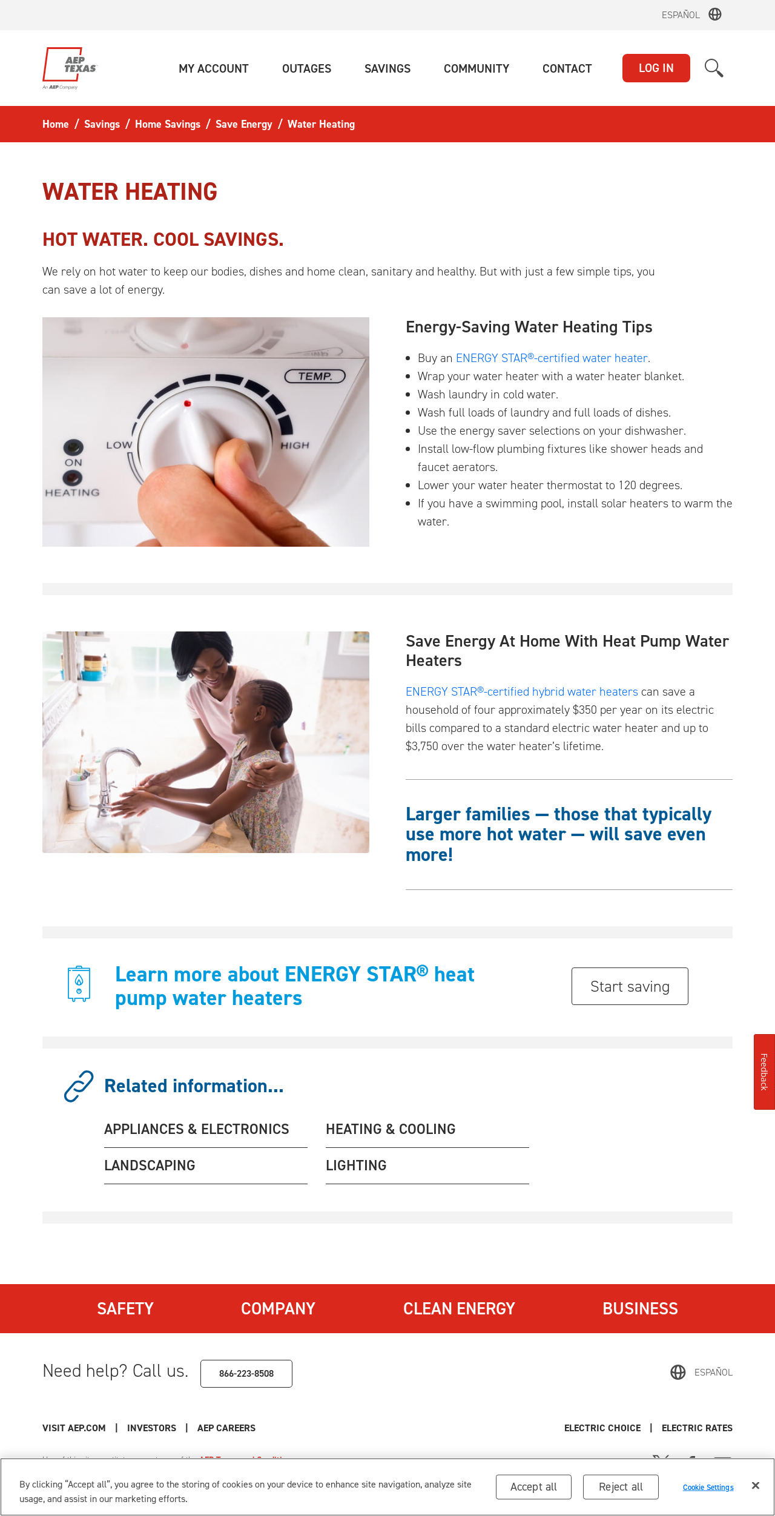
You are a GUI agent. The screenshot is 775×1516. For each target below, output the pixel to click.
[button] (214, 68)
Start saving (630, 986)
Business (640, 1308)
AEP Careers (226, 1428)
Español (681, 14)
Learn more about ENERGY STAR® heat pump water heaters (295, 986)
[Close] (755, 1485)
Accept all (534, 1486)
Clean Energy (459, 1308)
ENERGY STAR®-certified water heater (552, 358)
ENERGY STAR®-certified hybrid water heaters (522, 691)
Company (278, 1308)
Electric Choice (602, 1428)
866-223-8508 (246, 1373)
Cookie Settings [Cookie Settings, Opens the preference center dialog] (708, 1486)
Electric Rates (697, 1428)
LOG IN (656, 68)
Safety (125, 1308)
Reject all (621, 1486)
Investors (151, 1428)
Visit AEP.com (74, 1428)
